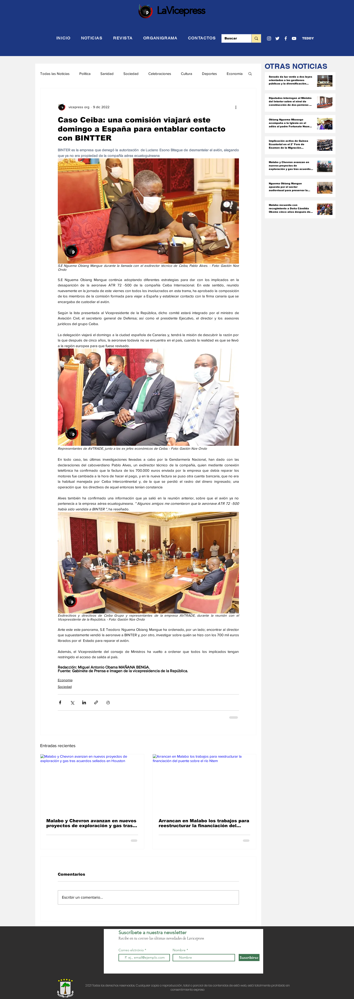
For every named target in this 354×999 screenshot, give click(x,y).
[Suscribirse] (249, 957)
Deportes (209, 73)
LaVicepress (181, 10)
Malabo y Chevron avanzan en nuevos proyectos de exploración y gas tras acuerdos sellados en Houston (91, 823)
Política (85, 73)
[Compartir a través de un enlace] (96, 702)
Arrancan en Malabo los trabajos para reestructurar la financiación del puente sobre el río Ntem (204, 823)
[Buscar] (232, 38)
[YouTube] (294, 38)
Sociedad (131, 73)
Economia (235, 73)
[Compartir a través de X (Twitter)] (72, 702)
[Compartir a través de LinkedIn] (84, 702)
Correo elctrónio (131, 950)
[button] (308, 38)
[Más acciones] (236, 107)
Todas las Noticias (55, 73)
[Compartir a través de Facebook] (60, 702)
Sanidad (107, 73)
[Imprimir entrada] (108, 702)
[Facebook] (285, 38)
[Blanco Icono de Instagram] (269, 38)
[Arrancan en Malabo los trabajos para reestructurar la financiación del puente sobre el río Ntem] (204, 783)
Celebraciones (159, 73)
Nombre (179, 950)
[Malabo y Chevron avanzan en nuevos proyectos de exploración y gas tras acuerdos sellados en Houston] (92, 783)
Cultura (186, 73)
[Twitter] (277, 38)
